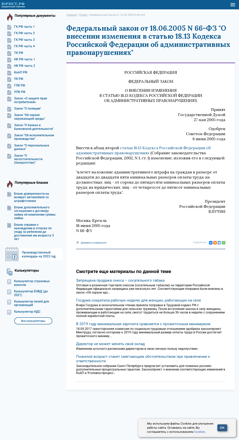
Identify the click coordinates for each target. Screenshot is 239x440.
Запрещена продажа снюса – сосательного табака (120, 280)
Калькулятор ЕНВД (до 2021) (27, 293)
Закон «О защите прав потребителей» (27, 100)
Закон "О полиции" (24, 108)
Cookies (199, 432)
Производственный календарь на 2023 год (39, 254)
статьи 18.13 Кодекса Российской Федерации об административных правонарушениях (143, 150)
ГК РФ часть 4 (21, 46)
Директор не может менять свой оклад (110, 344)
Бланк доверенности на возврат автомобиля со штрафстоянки (28, 197)
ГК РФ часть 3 (21, 40)
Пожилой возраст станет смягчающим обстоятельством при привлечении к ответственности (143, 358)
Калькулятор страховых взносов (28, 282)
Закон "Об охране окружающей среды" (26, 116)
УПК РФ (16, 92)
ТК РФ (15, 53)
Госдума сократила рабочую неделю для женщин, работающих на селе (138, 300)
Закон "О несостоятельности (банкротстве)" (25, 159)
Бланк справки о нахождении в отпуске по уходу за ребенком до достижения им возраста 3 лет (30, 232)
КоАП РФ (17, 72)
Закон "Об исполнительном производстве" (30, 137)
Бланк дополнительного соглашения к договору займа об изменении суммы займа (31, 213)
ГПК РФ (16, 85)
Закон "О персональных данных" (28, 147)
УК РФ (15, 79)
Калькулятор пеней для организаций (28, 303)
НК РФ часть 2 (21, 66)
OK (222, 428)
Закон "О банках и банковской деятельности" (30, 126)
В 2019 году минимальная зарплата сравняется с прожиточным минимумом (143, 324)
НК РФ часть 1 (21, 59)
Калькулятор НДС (23, 311)
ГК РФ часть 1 (21, 27)
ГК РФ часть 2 (21, 33)
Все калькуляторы (33, 320)
